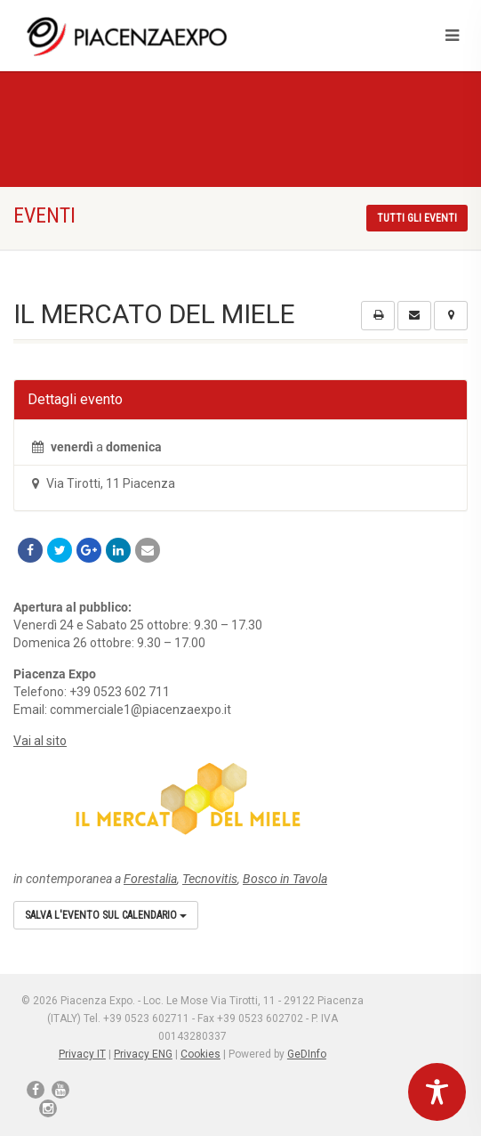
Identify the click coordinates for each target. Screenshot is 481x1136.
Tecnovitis (209, 879)
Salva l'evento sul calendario (106, 915)
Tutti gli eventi (417, 218)
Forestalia (150, 879)
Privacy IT (82, 1054)
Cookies (200, 1054)
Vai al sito (40, 741)
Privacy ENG (143, 1054)
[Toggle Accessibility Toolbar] (437, 1092)
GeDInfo (306, 1054)
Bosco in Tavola (285, 879)
